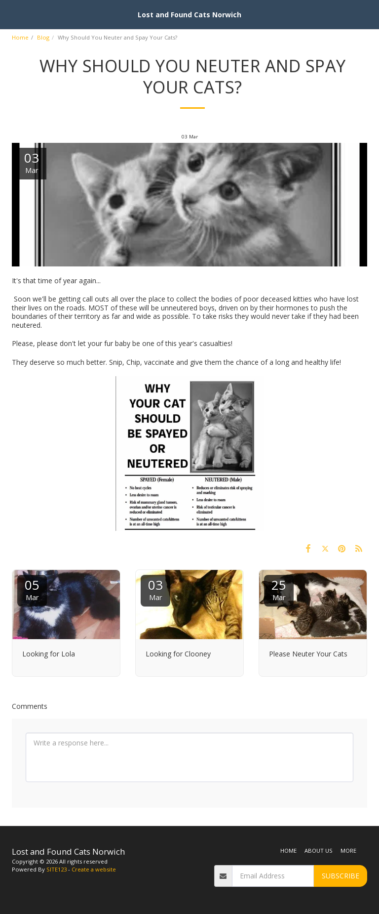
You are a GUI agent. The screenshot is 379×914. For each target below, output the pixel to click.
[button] (10, 14)
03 (155, 589)
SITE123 (56, 869)
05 (32, 589)
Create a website (94, 869)
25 (279, 589)
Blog (43, 37)
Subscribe (340, 875)
